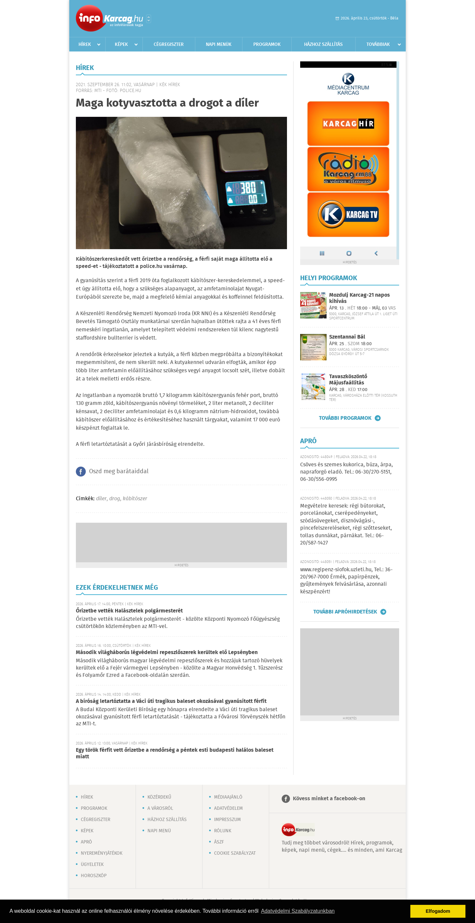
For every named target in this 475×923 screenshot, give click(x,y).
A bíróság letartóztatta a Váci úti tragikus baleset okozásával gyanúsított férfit (171, 701)
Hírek (85, 44)
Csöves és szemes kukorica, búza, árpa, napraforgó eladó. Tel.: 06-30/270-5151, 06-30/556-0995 (346, 472)
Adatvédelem (228, 808)
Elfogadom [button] (438, 911)
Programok (267, 44)
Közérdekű (159, 797)
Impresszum (227, 819)
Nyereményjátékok (101, 853)
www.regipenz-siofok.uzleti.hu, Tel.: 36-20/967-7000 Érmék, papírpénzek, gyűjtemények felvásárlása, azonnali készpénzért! (346, 581)
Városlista (148, 19)
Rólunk (222, 831)
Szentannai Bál (347, 337)
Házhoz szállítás (323, 44)
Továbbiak (378, 44)
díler (101, 499)
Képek (121, 44)
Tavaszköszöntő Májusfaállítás (348, 380)
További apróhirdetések (345, 612)
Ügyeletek (92, 864)
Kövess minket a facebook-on (329, 799)
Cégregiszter (169, 44)
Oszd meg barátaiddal (118, 471)
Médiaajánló (228, 797)
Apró (86, 842)
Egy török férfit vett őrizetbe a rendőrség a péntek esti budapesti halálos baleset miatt (174, 753)
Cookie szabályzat (235, 853)
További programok (345, 418)
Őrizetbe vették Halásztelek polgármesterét (129, 611)
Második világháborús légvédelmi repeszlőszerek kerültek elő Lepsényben (167, 652)
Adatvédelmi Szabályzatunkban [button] (297, 911)
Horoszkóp (94, 875)
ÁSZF (219, 842)
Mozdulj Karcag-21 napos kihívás (359, 298)
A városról (160, 808)
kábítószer (135, 499)
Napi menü (159, 831)
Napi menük (219, 44)
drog (114, 499)
